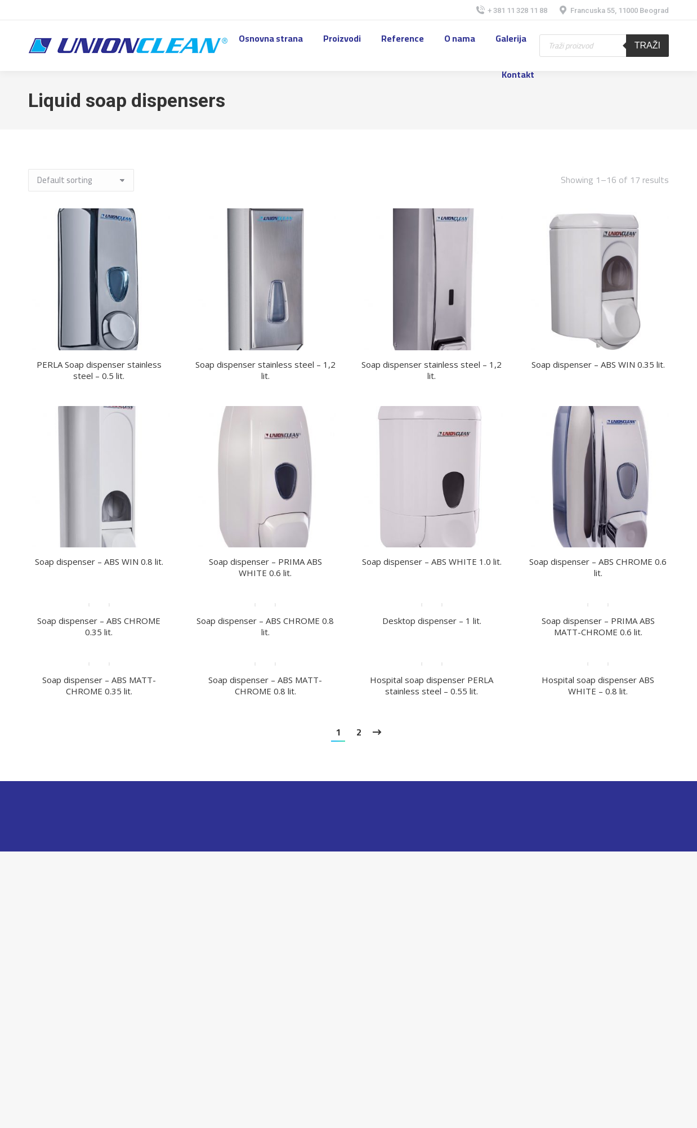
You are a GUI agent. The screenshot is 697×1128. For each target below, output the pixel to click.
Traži (647, 45)
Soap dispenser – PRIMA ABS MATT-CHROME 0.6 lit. (598, 626)
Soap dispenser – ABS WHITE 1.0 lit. (432, 561)
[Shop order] (81, 180)
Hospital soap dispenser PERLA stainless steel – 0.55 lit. (431, 685)
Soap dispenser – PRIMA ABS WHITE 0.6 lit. (265, 567)
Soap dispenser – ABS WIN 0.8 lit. (99, 561)
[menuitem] (270, 38)
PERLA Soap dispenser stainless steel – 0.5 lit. (99, 370)
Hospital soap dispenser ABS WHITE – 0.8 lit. (598, 685)
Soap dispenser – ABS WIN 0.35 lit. (598, 364)
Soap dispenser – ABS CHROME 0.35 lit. (98, 626)
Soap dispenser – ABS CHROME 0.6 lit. (598, 567)
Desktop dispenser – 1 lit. (431, 620)
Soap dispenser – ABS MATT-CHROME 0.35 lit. (99, 685)
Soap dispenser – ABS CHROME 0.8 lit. (265, 626)
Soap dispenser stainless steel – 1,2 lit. (265, 370)
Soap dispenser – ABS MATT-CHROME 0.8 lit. (265, 685)
